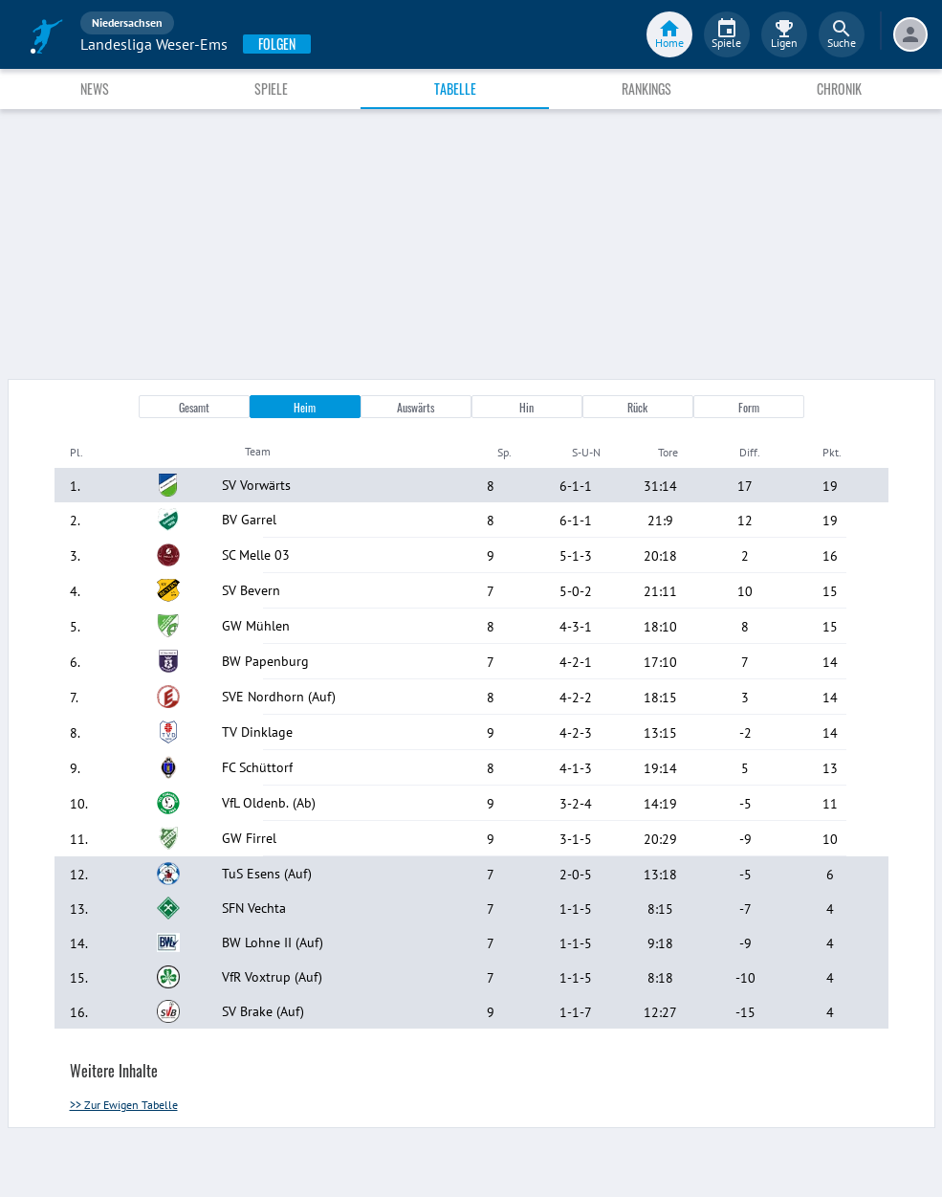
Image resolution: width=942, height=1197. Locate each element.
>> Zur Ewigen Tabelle (124, 1104)
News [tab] (94, 88)
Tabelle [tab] (455, 88)
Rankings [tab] (646, 88)
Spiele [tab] (271, 88)
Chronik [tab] (839, 88)
